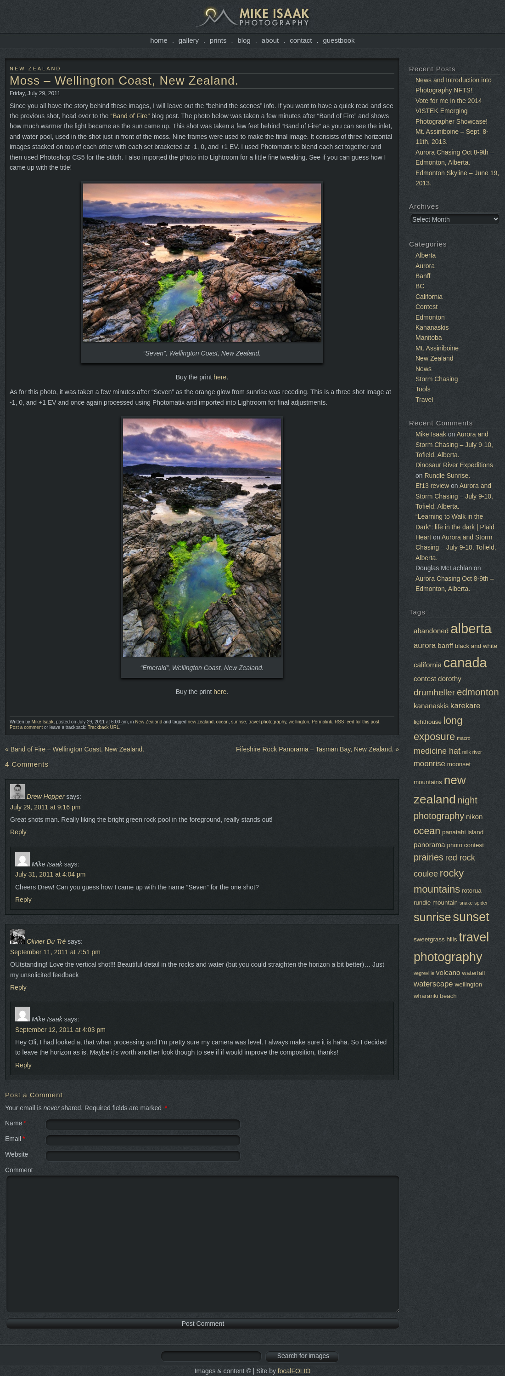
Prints (218, 40)
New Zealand (35, 68)
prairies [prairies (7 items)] (428, 857)
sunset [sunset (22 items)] (471, 917)
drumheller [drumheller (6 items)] (434, 692)
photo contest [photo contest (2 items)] (465, 845)
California (429, 296)
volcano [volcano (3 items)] (448, 972)
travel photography (267, 721)
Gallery (189, 40)
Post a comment (26, 727)
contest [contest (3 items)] (425, 678)
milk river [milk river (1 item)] (472, 752)
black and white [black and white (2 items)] (476, 645)
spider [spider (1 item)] (481, 903)
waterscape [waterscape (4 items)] (433, 984)
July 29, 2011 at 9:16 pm (45, 807)
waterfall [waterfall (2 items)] (473, 972)
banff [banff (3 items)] (445, 645)
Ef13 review (432, 485)
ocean (222, 721)
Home (159, 40)
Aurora (425, 265)
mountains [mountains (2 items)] (428, 782)
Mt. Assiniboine (437, 348)
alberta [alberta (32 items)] (471, 628)
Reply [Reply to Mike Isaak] (23, 899)
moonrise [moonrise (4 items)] (429, 763)
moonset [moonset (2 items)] (459, 764)
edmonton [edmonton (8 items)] (478, 692)
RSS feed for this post (357, 721)
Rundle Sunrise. (447, 475)
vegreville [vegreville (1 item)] (424, 973)
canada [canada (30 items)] (465, 662)
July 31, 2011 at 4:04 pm (50, 874)
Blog (243, 40)
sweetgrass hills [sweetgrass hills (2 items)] (435, 939)
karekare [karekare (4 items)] (465, 705)
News (423, 369)
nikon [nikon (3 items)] (474, 816)
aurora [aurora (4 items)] (425, 645)
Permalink (322, 721)
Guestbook (338, 40)
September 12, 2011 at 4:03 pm (60, 1029)
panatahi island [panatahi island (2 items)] (462, 832)
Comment (19, 1170)
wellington (299, 721)
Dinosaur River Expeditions (454, 465)
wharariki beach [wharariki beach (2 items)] (435, 995)
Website (16, 1154)
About (270, 40)
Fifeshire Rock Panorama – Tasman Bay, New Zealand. (317, 749)
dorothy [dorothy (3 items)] (449, 678)
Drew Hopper (45, 796)
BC (419, 286)
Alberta (425, 255)
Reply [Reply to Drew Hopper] (18, 832)
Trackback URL (103, 727)
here (219, 377)
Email (13, 1138)
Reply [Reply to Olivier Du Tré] (18, 987)
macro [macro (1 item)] (464, 738)
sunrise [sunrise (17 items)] (432, 917)
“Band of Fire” (130, 116)
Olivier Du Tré (46, 941)
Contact (301, 40)
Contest (426, 306)
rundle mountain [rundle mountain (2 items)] (436, 902)
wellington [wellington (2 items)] (469, 984)
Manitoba (428, 337)
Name (13, 1123)
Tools (423, 389)
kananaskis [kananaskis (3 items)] (431, 706)
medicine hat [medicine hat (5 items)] (437, 751)
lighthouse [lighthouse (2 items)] (428, 721)
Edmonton (430, 317)
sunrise (238, 721)
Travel (424, 399)
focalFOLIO (294, 1371)
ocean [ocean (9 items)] (427, 831)
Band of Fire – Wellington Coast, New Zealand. (74, 749)
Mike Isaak (43, 721)
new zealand (200, 721)
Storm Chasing (436, 379)
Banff (422, 276)
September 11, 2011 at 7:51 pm (55, 952)
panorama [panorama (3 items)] (429, 845)
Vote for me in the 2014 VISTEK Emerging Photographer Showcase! (451, 111)
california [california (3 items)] (428, 665)
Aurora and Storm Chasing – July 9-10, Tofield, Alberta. (454, 444)
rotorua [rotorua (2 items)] (471, 890)
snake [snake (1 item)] (466, 903)
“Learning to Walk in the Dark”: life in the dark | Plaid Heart (454, 527)
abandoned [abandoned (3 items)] (431, 631)
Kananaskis (432, 327)
